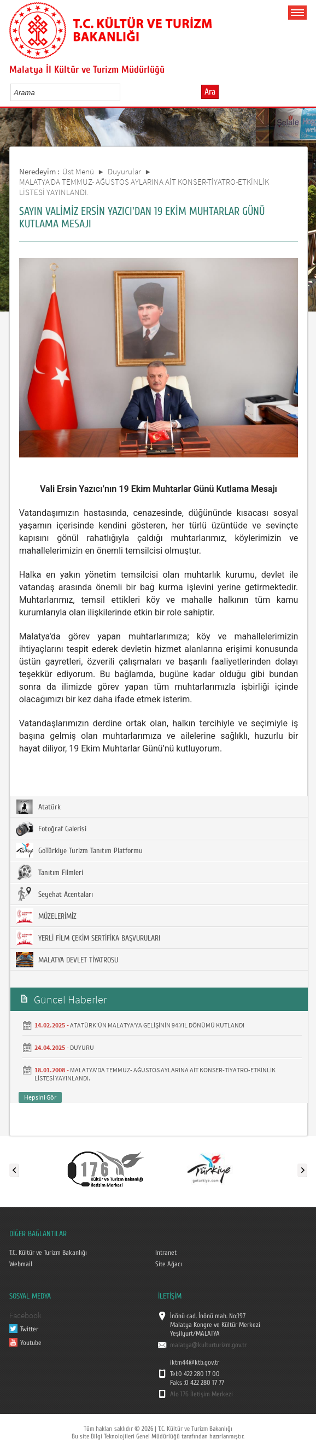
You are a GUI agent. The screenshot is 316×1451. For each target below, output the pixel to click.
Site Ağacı (168, 1264)
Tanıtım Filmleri (49, 872)
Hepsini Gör (40, 1097)
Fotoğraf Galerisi (51, 828)
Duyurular (124, 171)
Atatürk (38, 806)
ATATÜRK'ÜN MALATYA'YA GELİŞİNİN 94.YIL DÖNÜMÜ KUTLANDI (157, 1025)
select (123, 92)
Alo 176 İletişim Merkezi (201, 1394)
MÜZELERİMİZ (46, 916)
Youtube (31, 1343)
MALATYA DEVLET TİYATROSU (67, 959)
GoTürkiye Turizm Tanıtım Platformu (79, 850)
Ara (209, 92)
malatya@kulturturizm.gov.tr (208, 1345)
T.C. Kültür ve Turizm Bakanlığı (48, 1252)
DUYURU (82, 1047)
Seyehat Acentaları (54, 894)
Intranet (166, 1252)
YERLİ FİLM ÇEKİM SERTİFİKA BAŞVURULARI (88, 937)
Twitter (29, 1329)
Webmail (20, 1264)
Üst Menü (78, 171)
